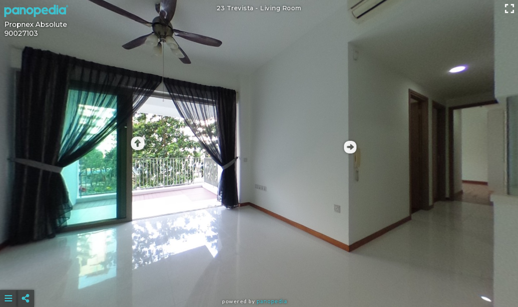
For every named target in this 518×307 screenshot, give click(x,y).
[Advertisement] (259, 277)
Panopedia (272, 301)
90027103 (21, 33)
